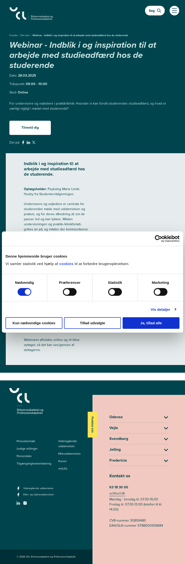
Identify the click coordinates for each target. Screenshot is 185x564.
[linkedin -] (19, 504)
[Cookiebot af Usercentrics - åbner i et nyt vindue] (158, 238)
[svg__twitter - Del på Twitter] (34, 143)
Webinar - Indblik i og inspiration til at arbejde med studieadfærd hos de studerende (80, 35)
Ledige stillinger (27, 448)
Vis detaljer (160, 309)
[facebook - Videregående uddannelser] (19, 490)
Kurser (62, 461)
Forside (13, 35)
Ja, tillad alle (151, 323)
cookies (67, 264)
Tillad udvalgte (92, 323)
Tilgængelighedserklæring (34, 463)
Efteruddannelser (69, 453)
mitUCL (63, 468)
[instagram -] (25, 504)
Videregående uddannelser (67, 443)
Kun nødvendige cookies (34, 323)
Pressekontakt (26, 441)
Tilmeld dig (30, 127)
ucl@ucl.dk (117, 493)
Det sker (25, 35)
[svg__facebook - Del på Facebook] (23, 143)
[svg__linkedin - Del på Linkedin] (29, 143)
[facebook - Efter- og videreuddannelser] (19, 496)
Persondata (24, 456)
